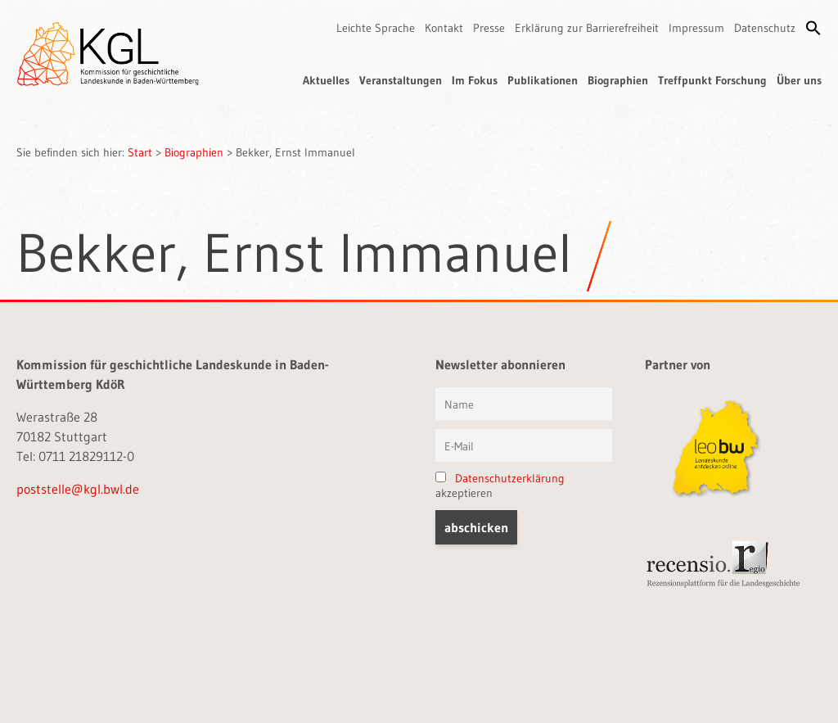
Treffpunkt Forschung (712, 80)
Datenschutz (764, 27)
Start (140, 152)
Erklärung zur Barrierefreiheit (587, 27)
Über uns (799, 80)
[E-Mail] (523, 445)
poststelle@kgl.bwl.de (77, 489)
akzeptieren (500, 485)
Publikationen (542, 80)
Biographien (618, 80)
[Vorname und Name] (523, 403)
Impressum (696, 27)
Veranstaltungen (400, 80)
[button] (813, 28)
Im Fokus (475, 80)
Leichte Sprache (375, 27)
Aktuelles (326, 80)
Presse (489, 27)
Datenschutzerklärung (510, 478)
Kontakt (444, 27)
